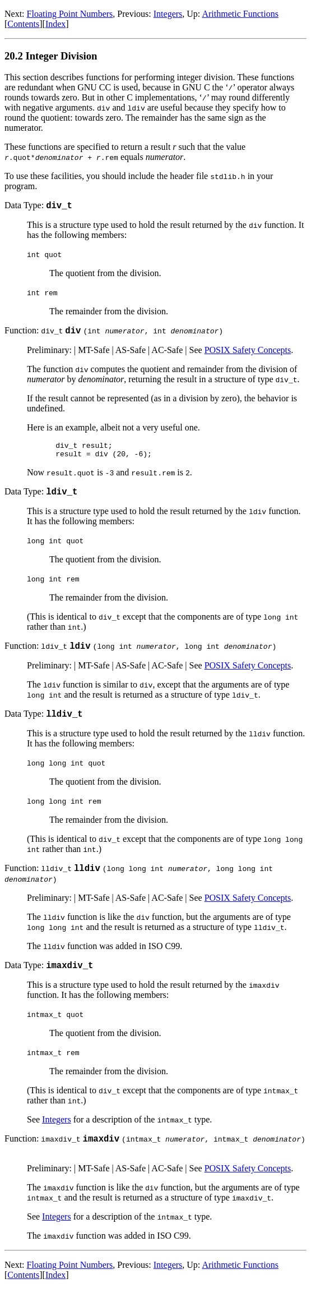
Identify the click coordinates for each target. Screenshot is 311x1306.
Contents (23, 24)
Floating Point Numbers (70, 14)
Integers (168, 14)
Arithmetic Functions (240, 14)
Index (55, 24)
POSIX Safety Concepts (248, 353)
